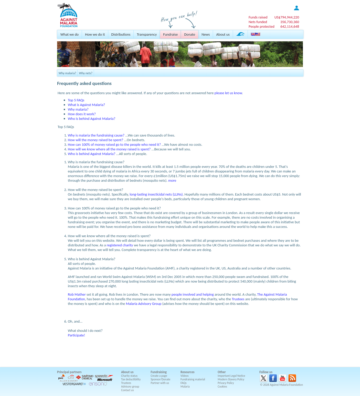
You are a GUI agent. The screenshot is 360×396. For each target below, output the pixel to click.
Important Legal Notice (231, 376)
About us (222, 34)
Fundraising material (193, 379)
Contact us (127, 390)
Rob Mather (77, 294)
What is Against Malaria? (86, 104)
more (172, 180)
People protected (261, 26)
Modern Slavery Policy (231, 379)
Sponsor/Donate (161, 379)
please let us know (228, 93)
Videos (185, 376)
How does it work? (82, 114)
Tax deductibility (131, 379)
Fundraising (159, 372)
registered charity (120, 245)
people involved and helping (193, 294)
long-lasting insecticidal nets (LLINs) (156, 194)
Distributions (121, 34)
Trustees (238, 299)
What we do (69, 34)
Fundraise (170, 34)
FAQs (184, 383)
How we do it (95, 34)
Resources (187, 372)
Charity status (129, 376)
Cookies (222, 386)
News (206, 34)
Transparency (147, 34)
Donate (189, 34)
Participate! (76, 335)
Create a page (159, 376)
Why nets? (85, 73)
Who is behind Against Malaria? (91, 118)
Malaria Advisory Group (144, 303)
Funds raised (258, 17)
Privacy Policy (226, 383)
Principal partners (69, 372)
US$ (286, 17)
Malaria (185, 386)
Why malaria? (67, 73)
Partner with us (160, 383)
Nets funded (258, 22)
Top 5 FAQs (76, 100)
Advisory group (130, 386)
